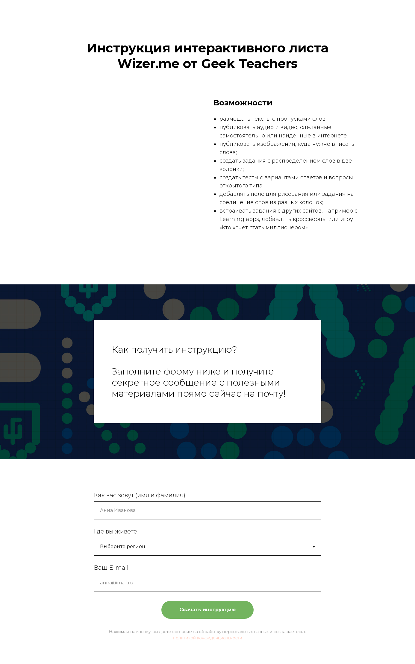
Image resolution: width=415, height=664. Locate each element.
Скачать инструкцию (207, 609)
